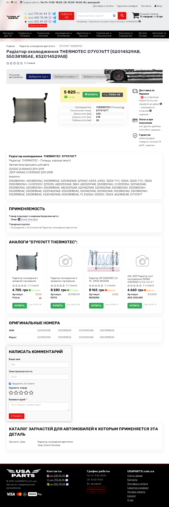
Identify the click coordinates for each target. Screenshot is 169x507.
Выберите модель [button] (95, 76)
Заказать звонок (95, 488)
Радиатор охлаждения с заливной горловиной (25, 280)
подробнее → (144, 114)
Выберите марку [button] (66, 76)
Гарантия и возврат (127, 6)
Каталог (131, 496)
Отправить (16, 416)
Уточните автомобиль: (16, 76)
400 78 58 (36, 17)
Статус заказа (134, 475)
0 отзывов (29, 63)
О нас (130, 500)
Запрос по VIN (96, 491)
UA (14, 2)
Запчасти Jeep (17, 442)
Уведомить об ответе (22, 383)
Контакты (146, 6)
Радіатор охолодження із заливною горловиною (64, 280)
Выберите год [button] (38, 76)
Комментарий (18, 399)
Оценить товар (18, 388)
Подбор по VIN (66, 16)
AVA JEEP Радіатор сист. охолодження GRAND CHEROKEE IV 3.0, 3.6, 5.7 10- (140, 280)
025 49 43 (36, 21)
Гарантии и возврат (138, 488)
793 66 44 (36, 13)
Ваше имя (14, 359)
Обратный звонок (37, 25)
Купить (91, 94)
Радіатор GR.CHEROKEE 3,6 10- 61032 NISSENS (103, 280)
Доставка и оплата (103, 6)
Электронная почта (20, 371)
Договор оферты (136, 492)
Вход (158, 6)
